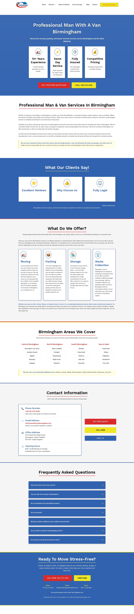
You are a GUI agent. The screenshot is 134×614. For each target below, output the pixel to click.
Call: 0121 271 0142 (83, 85)
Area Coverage (77, 4)
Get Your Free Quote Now (54, 85)
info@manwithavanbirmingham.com (38, 423)
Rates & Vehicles (64, 4)
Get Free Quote (100, 421)
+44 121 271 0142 (32, 411)
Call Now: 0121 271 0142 (57, 578)
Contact (94, 4)
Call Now (100, 430)
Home (44, 4)
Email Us (100, 438)
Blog (87, 4)
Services (51, 4)
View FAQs (82, 578)
